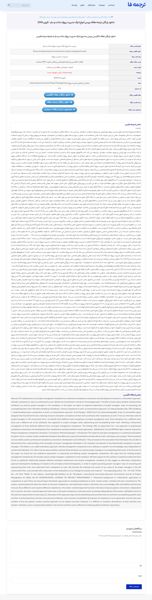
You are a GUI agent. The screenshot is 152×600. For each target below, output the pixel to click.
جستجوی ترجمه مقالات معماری (59, 109)
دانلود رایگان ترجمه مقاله (59, 102)
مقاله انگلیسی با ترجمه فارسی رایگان (97, 17)
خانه (111, 17)
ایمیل (140, 576)
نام (140, 566)
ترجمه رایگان (91, 5)
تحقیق (82, 5)
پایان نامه (74, 5)
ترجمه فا (111, 5)
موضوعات (102, 5)
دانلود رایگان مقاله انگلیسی (59, 95)
